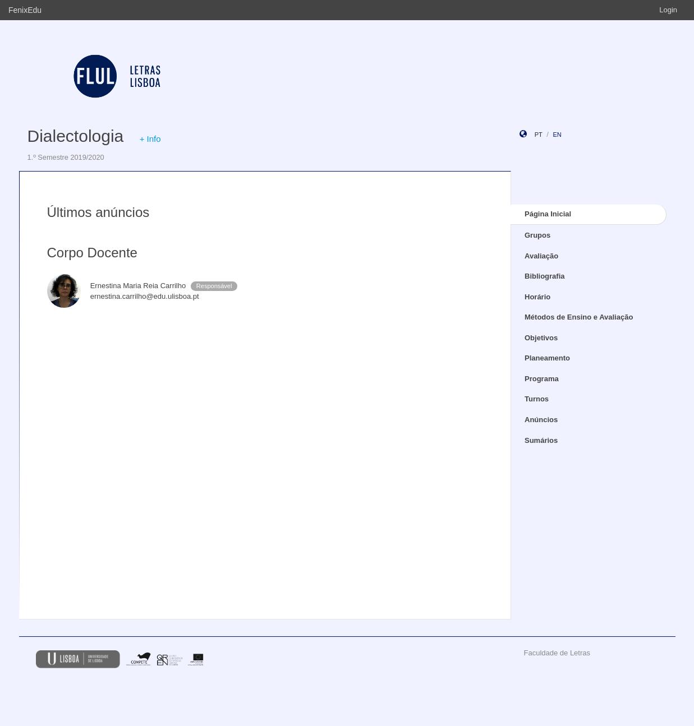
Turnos (537, 399)
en (557, 134)
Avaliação (541, 256)
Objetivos (541, 338)
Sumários (541, 440)
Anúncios (541, 419)
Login (668, 10)
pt (539, 134)
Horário (537, 297)
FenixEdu (25, 10)
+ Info (150, 139)
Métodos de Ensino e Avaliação (579, 317)
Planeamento (547, 358)
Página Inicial (548, 214)
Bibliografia (545, 276)
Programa (542, 378)
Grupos (537, 235)
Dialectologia (75, 136)
